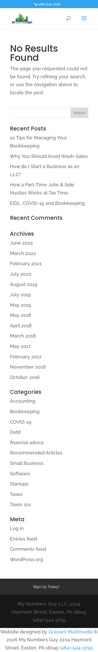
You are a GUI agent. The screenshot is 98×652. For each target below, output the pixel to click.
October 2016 (25, 377)
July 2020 (20, 274)
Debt (15, 432)
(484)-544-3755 (76, 647)
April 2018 (21, 325)
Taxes (16, 494)
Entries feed (23, 539)
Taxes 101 (20, 504)
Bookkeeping (24, 411)
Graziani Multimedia (71, 632)
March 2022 (23, 253)
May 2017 (20, 346)
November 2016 (28, 367)
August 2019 (23, 284)
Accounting (22, 401)
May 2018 (20, 315)
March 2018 (23, 336)
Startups (19, 484)
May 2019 (20, 305)
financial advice (27, 442)
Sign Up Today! (46, 587)
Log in (17, 528)
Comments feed (28, 549)
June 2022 (21, 243)
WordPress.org (26, 559)
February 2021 (26, 263)
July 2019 (20, 294)
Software (20, 473)
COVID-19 (20, 422)
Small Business (26, 463)
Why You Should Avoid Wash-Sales (49, 156)
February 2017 (26, 356)
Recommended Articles (36, 452)
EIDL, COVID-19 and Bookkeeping (47, 203)
